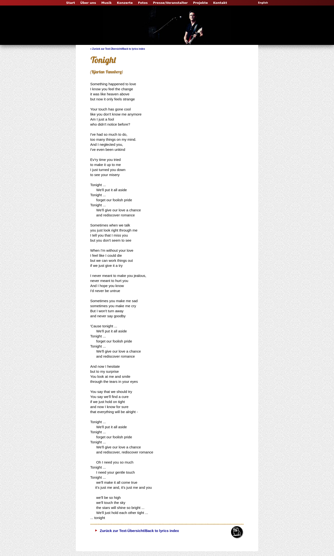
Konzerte (125, 3)
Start (70, 3)
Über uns (88, 3)
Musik (106, 3)
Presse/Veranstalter (170, 3)
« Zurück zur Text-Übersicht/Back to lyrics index (117, 49)
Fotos (143, 3)
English (263, 2)
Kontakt (220, 3)
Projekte (200, 3)
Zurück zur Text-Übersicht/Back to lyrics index (139, 531)
